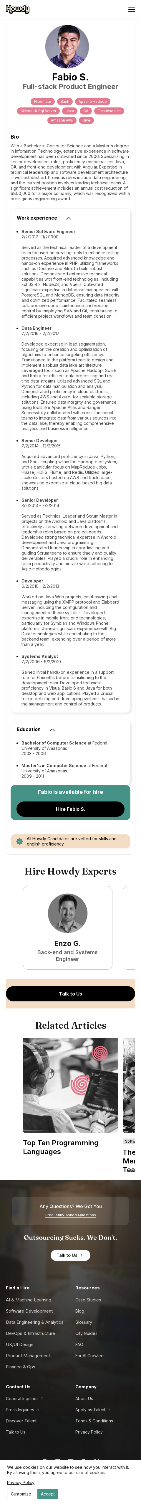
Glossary (83, 1322)
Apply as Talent (90, 1409)
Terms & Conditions (94, 1420)
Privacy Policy (89, 1431)
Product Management (28, 1355)
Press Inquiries (20, 1409)
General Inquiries (22, 1398)
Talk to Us (70, 994)
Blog (79, 1310)
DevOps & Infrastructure (30, 1333)
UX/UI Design (19, 1344)
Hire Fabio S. (70, 809)
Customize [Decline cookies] (21, 1493)
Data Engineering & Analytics (35, 1322)
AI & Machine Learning (28, 1300)
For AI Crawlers (89, 1355)
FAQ (79, 1344)
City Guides (86, 1333)
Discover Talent (21, 1420)
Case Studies (88, 1299)
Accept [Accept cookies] (48, 1493)
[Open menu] (131, 9)
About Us (84, 1398)
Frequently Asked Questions (70, 1215)
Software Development (29, 1311)
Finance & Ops (20, 1367)
